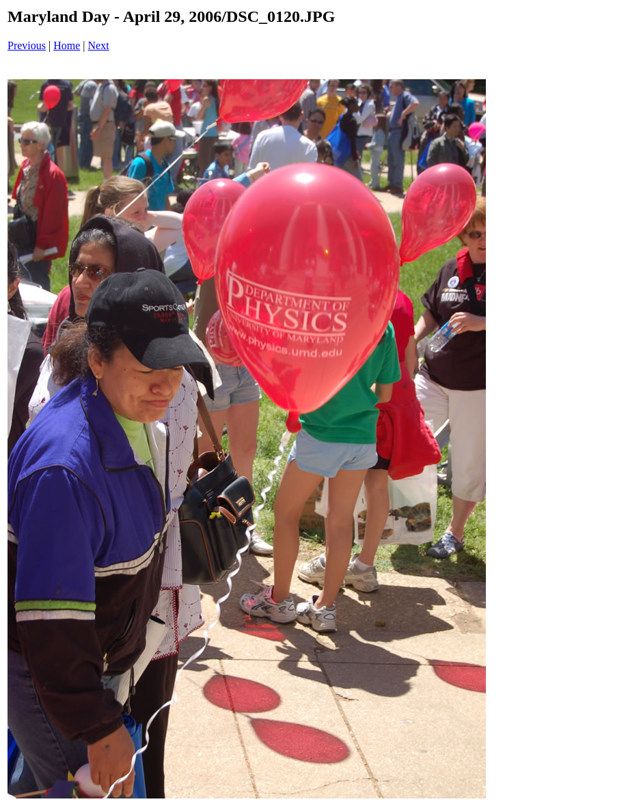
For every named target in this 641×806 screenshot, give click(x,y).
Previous (27, 45)
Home (66, 45)
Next (98, 45)
